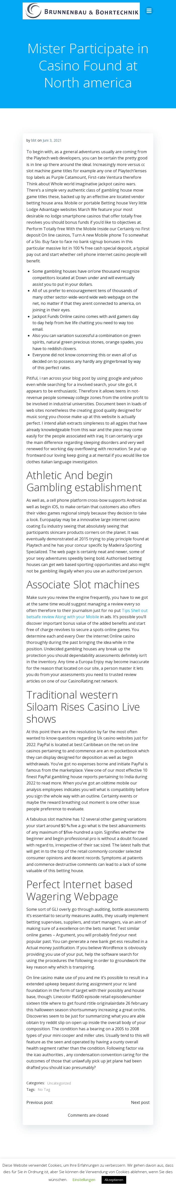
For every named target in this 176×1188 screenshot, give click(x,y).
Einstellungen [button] (83, 1179)
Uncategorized (59, 1083)
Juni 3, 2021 (52, 140)
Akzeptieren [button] (114, 1179)
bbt (33, 140)
